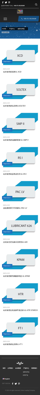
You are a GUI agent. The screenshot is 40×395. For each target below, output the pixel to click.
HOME (4, 29)
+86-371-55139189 (19, 5)
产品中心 (12, 29)
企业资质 (18, 367)
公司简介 (10, 367)
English (6, 378)
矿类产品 (25, 374)
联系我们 (34, 367)
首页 (4, 367)
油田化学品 (21, 29)
